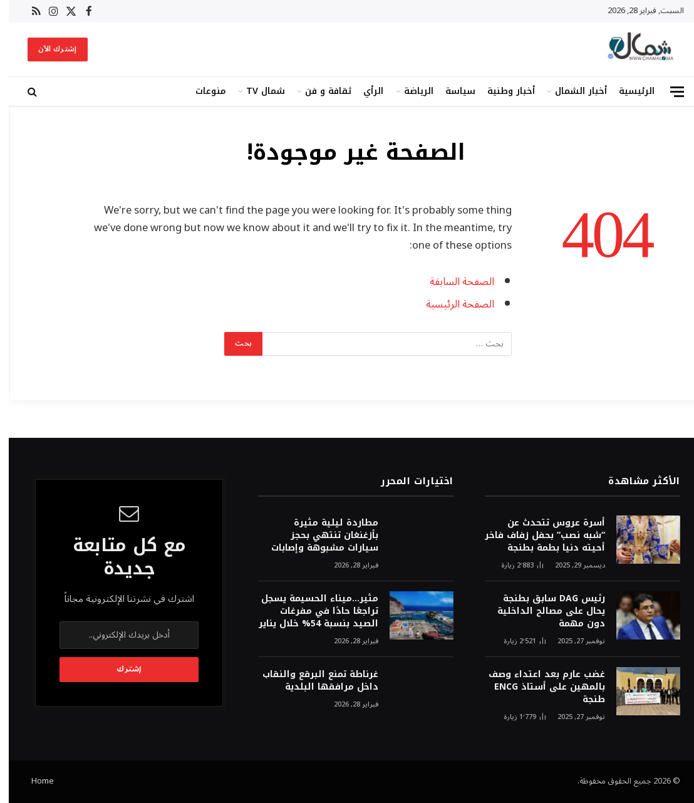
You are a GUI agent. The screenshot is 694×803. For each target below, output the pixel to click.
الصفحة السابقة (453, 282)
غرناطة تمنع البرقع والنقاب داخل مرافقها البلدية (312, 680)
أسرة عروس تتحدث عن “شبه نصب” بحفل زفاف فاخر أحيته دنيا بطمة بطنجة (536, 535)
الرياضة (410, 91)
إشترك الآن (48, 49)
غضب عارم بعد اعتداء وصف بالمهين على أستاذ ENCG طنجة (538, 687)
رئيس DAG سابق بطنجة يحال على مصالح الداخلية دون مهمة (542, 611)
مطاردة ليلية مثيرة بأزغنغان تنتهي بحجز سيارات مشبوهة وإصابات (316, 535)
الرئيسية (628, 91)
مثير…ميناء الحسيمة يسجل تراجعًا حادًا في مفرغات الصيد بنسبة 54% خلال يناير (310, 611)
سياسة (452, 91)
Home (34, 781)
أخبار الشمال (572, 91)
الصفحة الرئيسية (451, 304)
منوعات (202, 91)
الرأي (365, 91)
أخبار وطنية (502, 91)
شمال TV (256, 91)
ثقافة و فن (319, 91)
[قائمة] (668, 92)
